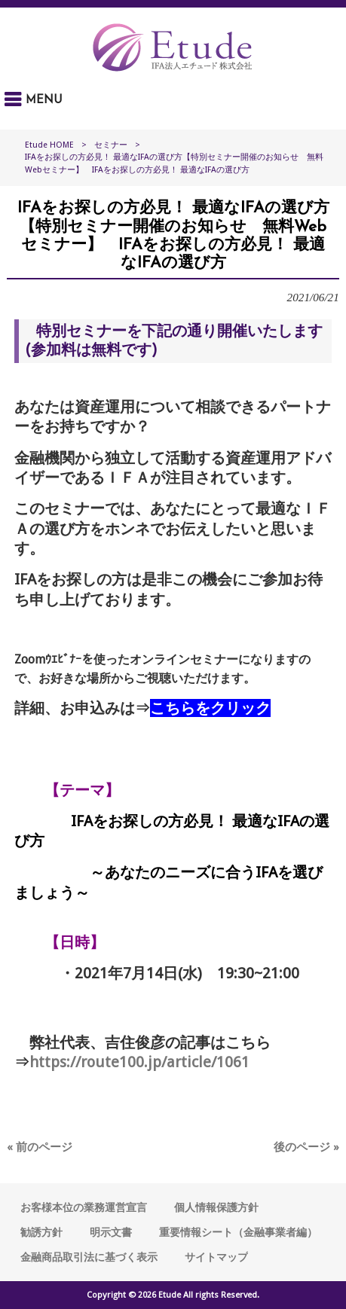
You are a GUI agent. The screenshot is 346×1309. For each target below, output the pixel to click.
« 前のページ (39, 1147)
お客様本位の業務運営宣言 (83, 1207)
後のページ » (306, 1147)
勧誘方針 (41, 1232)
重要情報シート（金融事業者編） (238, 1232)
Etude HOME (49, 145)
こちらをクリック (210, 708)
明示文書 (111, 1232)
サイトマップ (216, 1257)
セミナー (110, 145)
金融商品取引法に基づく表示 (89, 1257)
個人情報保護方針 (216, 1207)
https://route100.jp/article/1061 (139, 1062)
